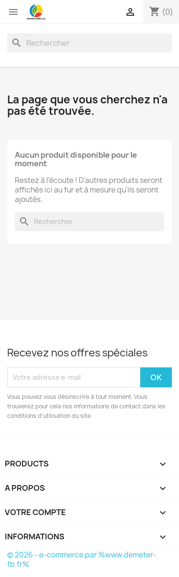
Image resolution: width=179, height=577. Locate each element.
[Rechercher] (89, 42)
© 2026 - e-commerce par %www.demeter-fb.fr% (82, 559)
